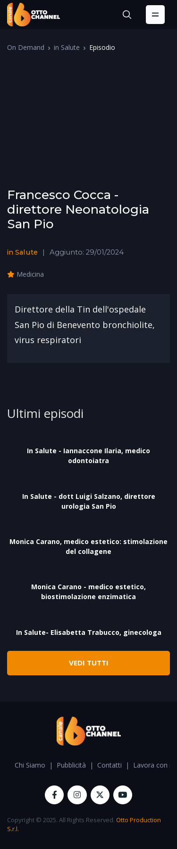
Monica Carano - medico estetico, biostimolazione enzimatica (88, 591)
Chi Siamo (30, 765)
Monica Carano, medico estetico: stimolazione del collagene (88, 546)
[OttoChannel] (33, 14)
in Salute (67, 47)
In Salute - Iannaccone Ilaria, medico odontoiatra (88, 455)
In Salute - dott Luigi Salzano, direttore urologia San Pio (88, 501)
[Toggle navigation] (155, 14)
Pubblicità (71, 765)
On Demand (25, 47)
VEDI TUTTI (89, 662)
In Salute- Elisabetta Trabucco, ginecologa (88, 632)
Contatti (109, 765)
